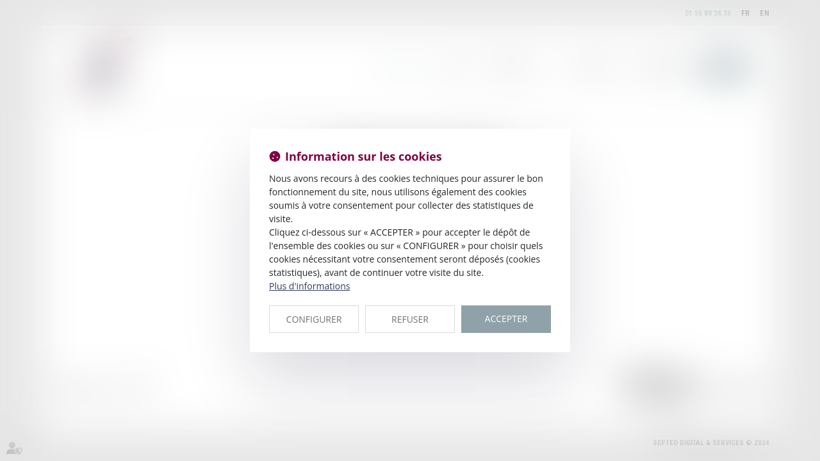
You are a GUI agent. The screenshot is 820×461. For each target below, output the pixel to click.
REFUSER (410, 319)
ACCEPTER (506, 318)
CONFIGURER (314, 319)
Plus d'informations (309, 286)
